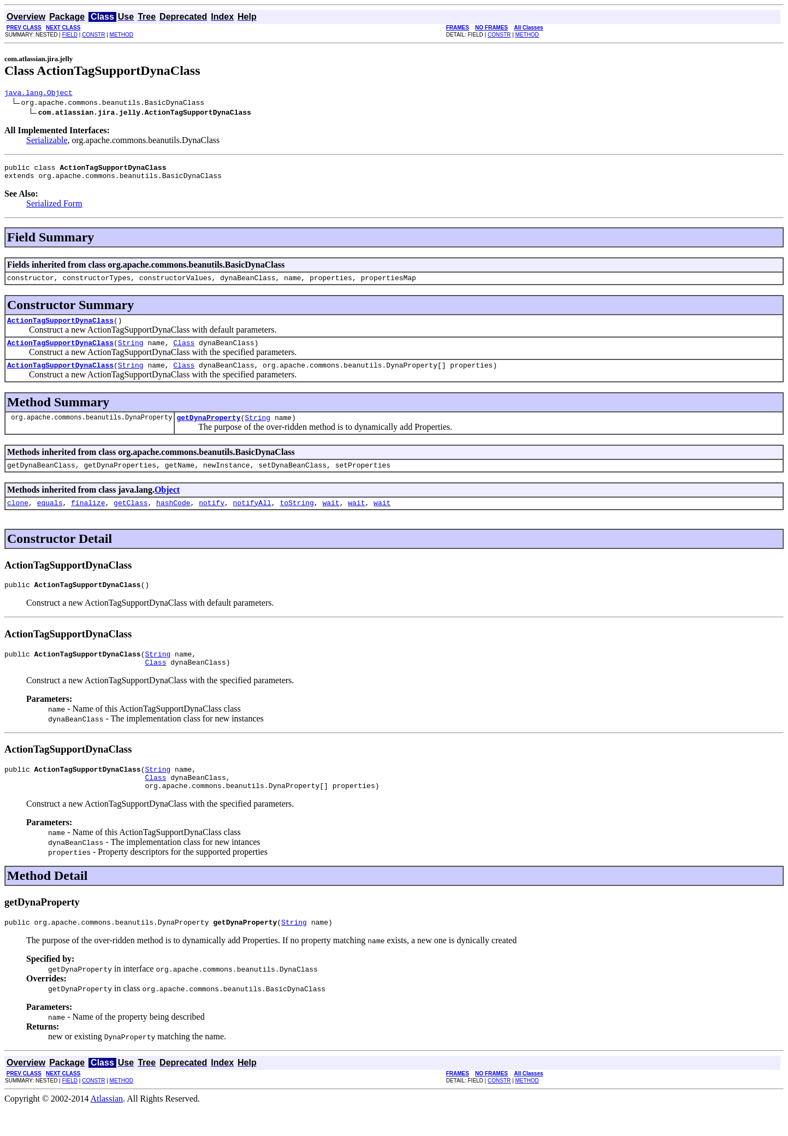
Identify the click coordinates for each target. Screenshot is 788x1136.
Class (183, 352)
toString (296, 519)
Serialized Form (54, 208)
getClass (130, 519)
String (131, 352)
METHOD (121, 35)
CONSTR (93, 35)
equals (50, 519)
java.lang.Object (38, 94)
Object (167, 504)
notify (211, 519)
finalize (88, 519)
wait (330, 519)
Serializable (47, 141)
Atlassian (107, 1126)
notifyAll (252, 519)
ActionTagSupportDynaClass (60, 328)
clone (17, 519)
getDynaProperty (208, 430)
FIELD (70, 35)
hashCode (173, 519)
